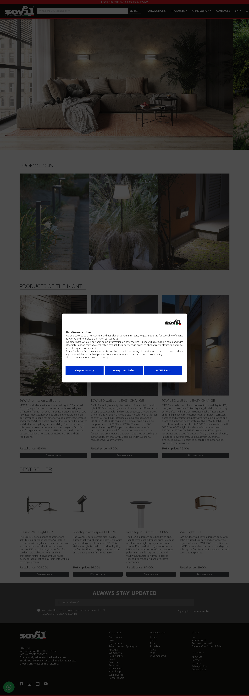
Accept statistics (124, 370)
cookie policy (155, 354)
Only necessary (84, 370)
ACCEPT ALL (163, 370)
